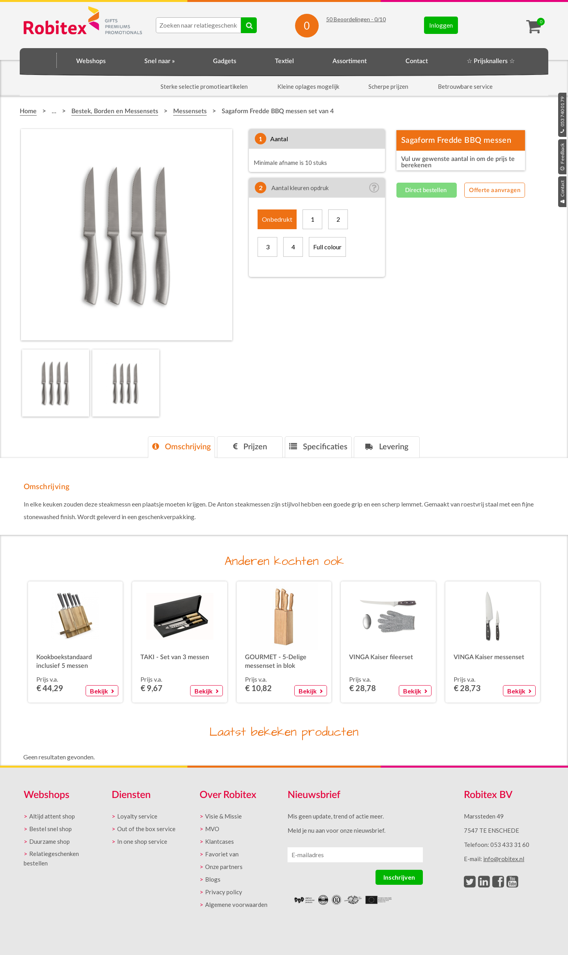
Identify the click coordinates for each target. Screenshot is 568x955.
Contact (562, 191)
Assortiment (350, 61)
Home (38, 60)
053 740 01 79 (562, 115)
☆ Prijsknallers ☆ (491, 61)
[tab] (181, 447)
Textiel (284, 61)
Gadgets (224, 61)
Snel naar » (159, 61)
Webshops (91, 61)
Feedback (562, 156)
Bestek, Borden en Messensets (114, 111)
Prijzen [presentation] (250, 447)
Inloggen (441, 25)
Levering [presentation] (386, 447)
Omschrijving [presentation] (181, 447)
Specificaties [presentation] (318, 447)
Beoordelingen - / (356, 19)
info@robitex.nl (503, 858)
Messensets (190, 111)
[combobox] (198, 25)
